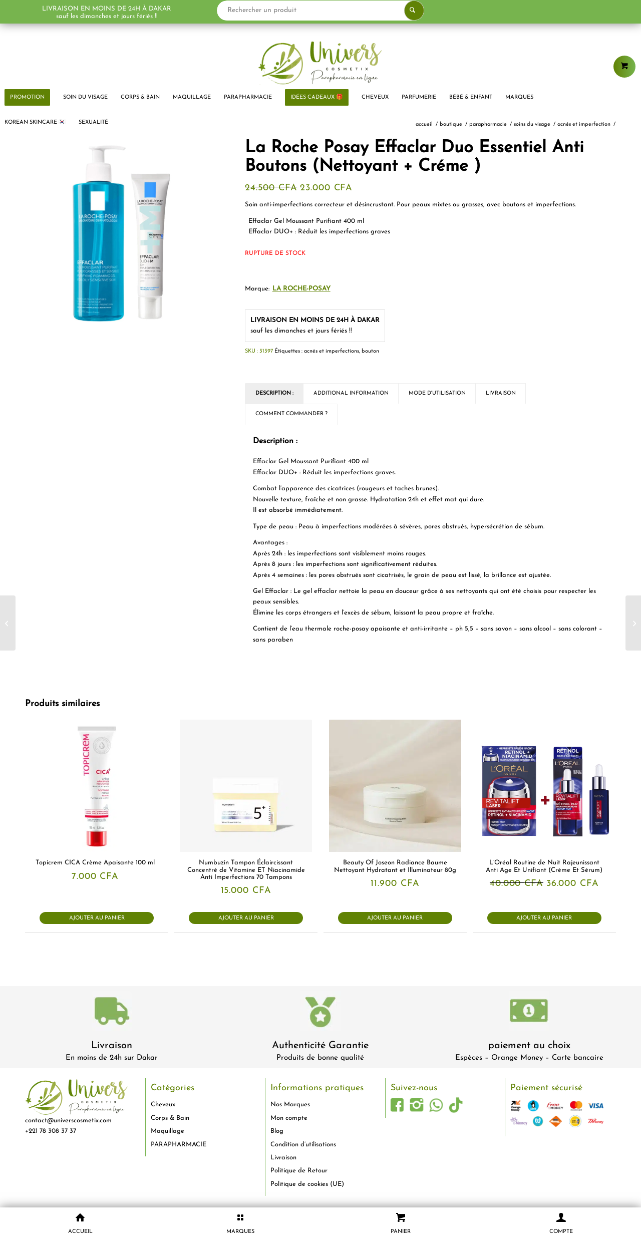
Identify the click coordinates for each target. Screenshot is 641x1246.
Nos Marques (290, 1104)
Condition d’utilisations (303, 1144)
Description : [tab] (274, 393)
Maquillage (167, 1131)
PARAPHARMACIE (178, 1144)
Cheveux (163, 1104)
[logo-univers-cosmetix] (320, 62)
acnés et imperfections (331, 351)
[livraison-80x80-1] (112, 1013)
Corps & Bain (170, 1118)
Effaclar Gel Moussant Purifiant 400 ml (306, 221)
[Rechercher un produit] (321, 11)
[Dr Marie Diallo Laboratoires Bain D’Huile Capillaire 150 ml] (633, 623)
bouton (370, 351)
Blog (276, 1131)
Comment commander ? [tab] (291, 414)
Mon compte (288, 1118)
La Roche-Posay (301, 288)
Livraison (111, 1046)
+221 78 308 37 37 (50, 1131)
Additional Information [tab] (351, 393)
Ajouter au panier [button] (97, 918)
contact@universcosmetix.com (68, 1120)
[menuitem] (85, 97)
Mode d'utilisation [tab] (437, 393)
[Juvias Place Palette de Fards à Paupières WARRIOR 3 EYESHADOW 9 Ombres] (8, 623)
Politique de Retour (299, 1170)
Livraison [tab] (501, 393)
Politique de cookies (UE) (307, 1184)
